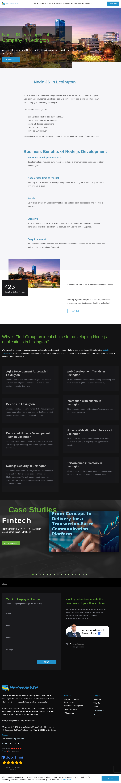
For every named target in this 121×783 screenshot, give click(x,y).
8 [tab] (58, 574)
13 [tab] (75, 574)
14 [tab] (79, 574)
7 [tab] (54, 574)
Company (97, 696)
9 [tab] (61, 574)
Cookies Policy (29, 721)
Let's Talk (113, 4)
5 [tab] (47, 574)
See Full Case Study (11, 543)
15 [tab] (83, 574)
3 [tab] (40, 574)
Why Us (97, 703)
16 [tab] (86, 574)
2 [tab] (36, 574)
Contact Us (88, 4)
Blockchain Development (73, 706)
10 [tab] (65, 574)
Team (96, 707)
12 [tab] (72, 574)
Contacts (5, 735)
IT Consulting (69, 713)
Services (67, 696)
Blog (95, 714)
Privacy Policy (65, 780)
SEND (46, 662)
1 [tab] (32, 574)
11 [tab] (68, 574)
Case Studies (99, 711)
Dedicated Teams (70, 709)
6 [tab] (50, 574)
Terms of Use (18, 721)
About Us (97, 699)
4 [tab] (43, 574)
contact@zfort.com (77, 647)
